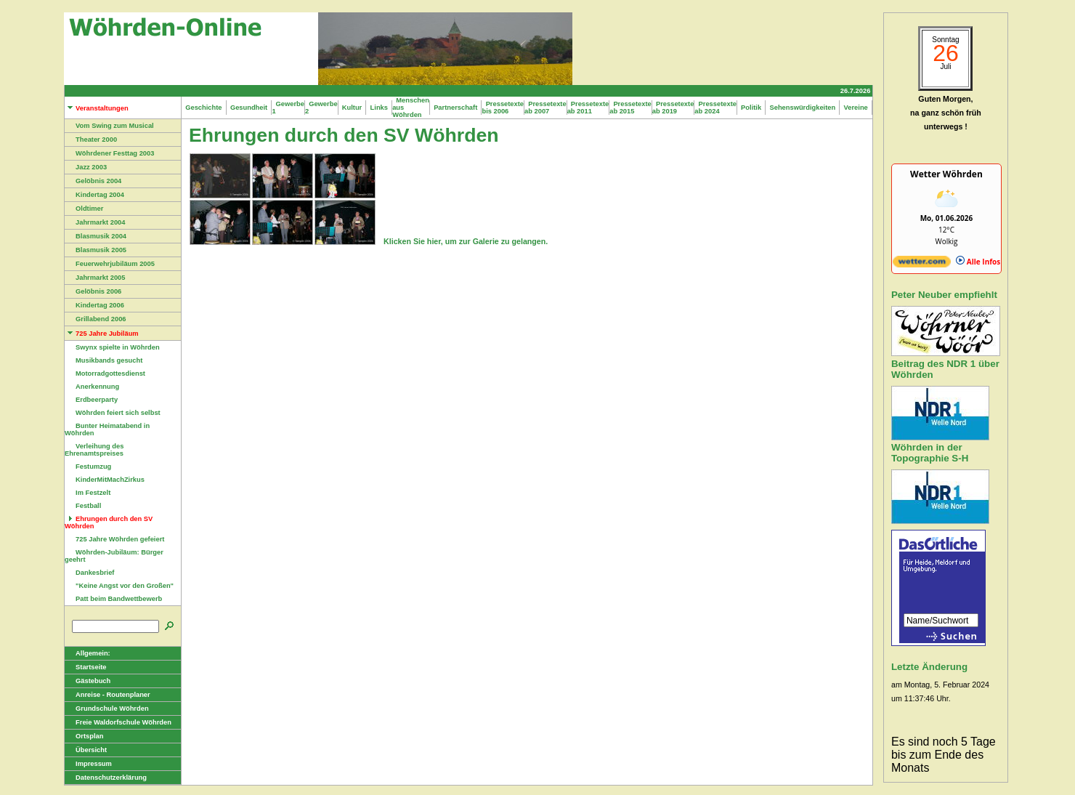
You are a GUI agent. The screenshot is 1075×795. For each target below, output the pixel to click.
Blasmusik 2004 (95, 236)
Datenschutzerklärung (106, 777)
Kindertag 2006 (94, 305)
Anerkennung (92, 386)
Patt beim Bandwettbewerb (113, 598)
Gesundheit (249, 107)
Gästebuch (87, 681)
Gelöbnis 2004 (93, 181)
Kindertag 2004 (94, 194)
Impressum (88, 763)
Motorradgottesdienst (105, 373)
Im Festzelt (87, 492)
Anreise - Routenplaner (107, 694)
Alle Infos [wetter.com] (978, 262)
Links (379, 107)
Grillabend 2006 (95, 319)
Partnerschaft (456, 107)
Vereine (856, 107)
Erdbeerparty (91, 399)
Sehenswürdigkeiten (802, 107)
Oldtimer (84, 208)
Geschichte (204, 107)
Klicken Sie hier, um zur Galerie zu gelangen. (466, 241)
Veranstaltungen (97, 108)
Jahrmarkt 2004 (95, 222)
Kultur (352, 107)
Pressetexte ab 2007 (545, 107)
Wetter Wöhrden (946, 174)
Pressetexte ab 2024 (715, 107)
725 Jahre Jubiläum (102, 333)
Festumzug (88, 466)
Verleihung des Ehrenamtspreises (94, 450)
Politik (751, 107)
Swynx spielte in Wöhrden (112, 347)
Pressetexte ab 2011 (588, 107)
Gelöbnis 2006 (93, 291)
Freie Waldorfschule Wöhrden (118, 722)
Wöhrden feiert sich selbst (113, 412)
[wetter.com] (922, 264)
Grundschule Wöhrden (107, 708)
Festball (83, 505)
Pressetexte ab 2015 (630, 107)
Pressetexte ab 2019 (673, 107)
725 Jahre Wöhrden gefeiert (114, 539)
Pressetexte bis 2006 (503, 107)
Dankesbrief (89, 572)
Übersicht (86, 750)
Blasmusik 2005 (95, 250)
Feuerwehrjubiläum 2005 (110, 263)
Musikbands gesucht (103, 360)
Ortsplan (84, 736)
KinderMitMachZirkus (105, 479)
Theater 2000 (91, 139)
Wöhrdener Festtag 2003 (109, 153)
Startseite (86, 667)
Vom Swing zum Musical (109, 125)
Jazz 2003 (86, 167)
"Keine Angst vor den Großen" (119, 585)
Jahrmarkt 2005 (95, 277)
